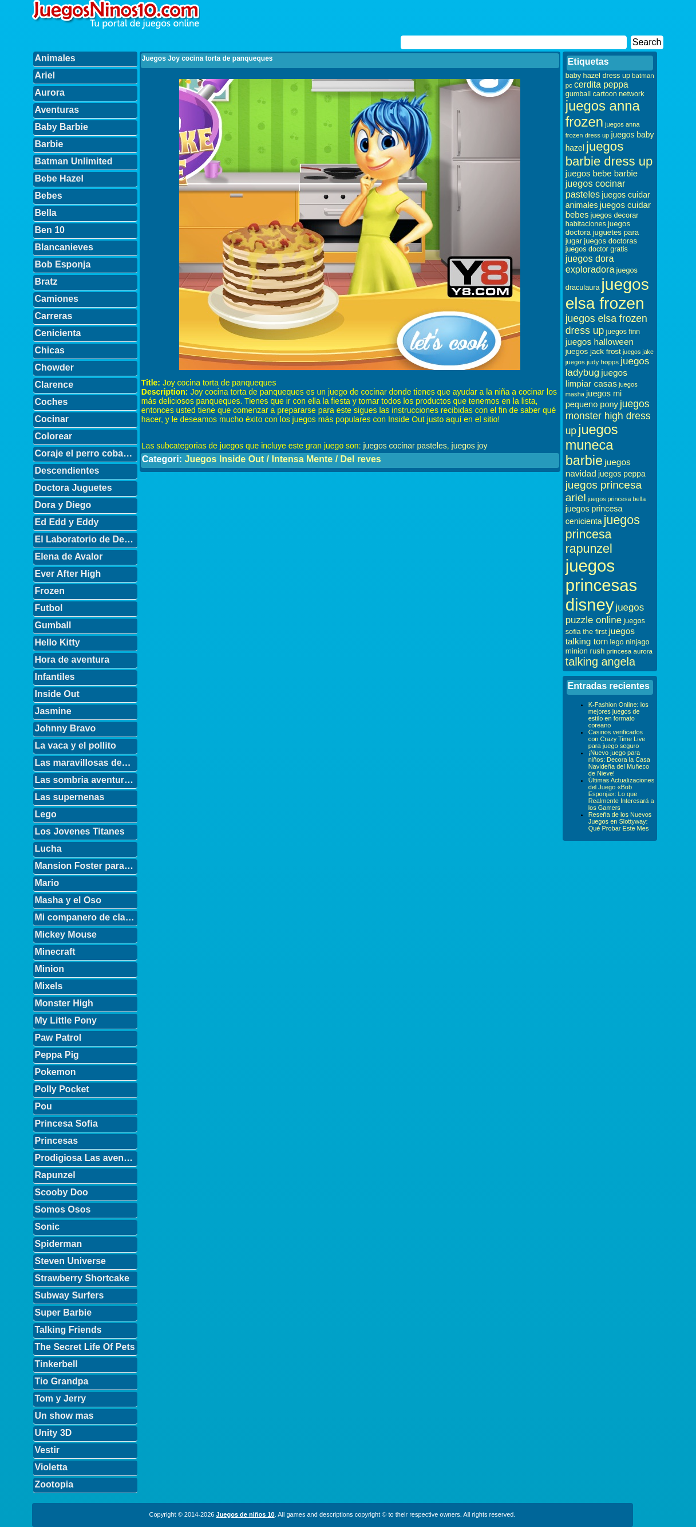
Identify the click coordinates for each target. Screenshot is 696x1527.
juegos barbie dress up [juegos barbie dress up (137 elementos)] (609, 153)
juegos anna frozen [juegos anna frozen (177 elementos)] (603, 113)
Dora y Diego (63, 505)
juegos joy (470, 445)
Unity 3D (53, 1433)
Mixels (49, 986)
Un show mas (64, 1415)
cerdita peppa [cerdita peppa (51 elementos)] (601, 84)
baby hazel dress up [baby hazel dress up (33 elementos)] (598, 76)
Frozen (50, 591)
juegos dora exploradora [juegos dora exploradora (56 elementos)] (590, 263)
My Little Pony (66, 1020)
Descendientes (67, 470)
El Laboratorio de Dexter (86, 539)
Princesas (56, 1141)
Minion (50, 969)
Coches (51, 402)
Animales (55, 58)
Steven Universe (70, 1261)
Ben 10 (50, 230)
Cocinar (52, 419)
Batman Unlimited (74, 161)
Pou (43, 1106)
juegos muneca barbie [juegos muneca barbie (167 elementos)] (592, 445)
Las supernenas (70, 797)
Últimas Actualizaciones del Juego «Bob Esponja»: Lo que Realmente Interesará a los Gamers (621, 794)
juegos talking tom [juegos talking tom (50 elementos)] (600, 636)
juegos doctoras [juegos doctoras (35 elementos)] (610, 241)
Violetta (51, 1467)
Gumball (53, 625)
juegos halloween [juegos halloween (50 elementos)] (600, 342)
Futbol (49, 608)
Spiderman (58, 1244)
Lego (46, 814)
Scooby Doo (61, 1192)
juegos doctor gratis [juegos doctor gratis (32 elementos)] (597, 249)
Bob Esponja (63, 264)
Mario (47, 883)
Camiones (56, 299)
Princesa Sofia (66, 1123)
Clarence (54, 384)
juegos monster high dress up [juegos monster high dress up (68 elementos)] (608, 417)
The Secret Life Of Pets (85, 1347)
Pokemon (55, 1072)
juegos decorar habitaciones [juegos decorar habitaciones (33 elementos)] (602, 219)
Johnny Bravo (65, 728)
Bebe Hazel (59, 178)
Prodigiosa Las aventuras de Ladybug (86, 1158)
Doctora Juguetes (73, 488)
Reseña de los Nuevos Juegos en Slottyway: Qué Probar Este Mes (620, 821)
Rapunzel (55, 1175)
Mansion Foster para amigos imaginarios (86, 866)
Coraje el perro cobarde (86, 453)
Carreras (54, 316)
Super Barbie (63, 1312)
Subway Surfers (69, 1295)
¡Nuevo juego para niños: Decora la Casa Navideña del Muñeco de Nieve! (619, 763)
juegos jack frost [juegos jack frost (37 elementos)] (593, 351)
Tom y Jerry (60, 1398)
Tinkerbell (56, 1364)
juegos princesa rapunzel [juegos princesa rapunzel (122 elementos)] (603, 534)
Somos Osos (63, 1209)
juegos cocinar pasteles (404, 445)
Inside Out (57, 694)
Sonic (47, 1226)
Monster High (64, 1003)
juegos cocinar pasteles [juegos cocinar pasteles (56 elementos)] (596, 188)
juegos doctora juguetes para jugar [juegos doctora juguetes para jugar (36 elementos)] (602, 232)
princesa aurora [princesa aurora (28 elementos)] (629, 651)
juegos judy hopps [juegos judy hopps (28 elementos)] (592, 361)
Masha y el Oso (68, 900)
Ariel (45, 75)
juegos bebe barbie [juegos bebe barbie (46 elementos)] (602, 173)
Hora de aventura (72, 659)
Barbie (49, 144)
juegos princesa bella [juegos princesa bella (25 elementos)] (617, 498)
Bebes (48, 195)
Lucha (48, 848)
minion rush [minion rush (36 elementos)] (585, 651)
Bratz (46, 281)
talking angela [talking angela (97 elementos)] (600, 661)
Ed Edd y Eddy (67, 522)
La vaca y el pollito (75, 745)
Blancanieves (64, 247)
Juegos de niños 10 (245, 1514)
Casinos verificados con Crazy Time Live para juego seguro (617, 739)
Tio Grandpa (62, 1381)
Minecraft (55, 952)
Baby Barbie (61, 127)
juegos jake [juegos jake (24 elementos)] (638, 351)
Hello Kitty (57, 642)
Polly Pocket (62, 1089)
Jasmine (53, 711)
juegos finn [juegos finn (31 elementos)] (623, 332)
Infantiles (55, 677)
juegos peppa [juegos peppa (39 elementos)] (622, 474)
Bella (46, 213)
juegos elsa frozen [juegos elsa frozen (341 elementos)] (607, 293)
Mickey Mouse (66, 934)
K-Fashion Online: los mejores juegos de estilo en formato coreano (618, 715)
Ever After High (68, 573)
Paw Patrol (58, 1037)
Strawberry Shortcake (82, 1278)
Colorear (54, 436)
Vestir (47, 1450)
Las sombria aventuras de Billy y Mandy (86, 780)
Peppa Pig (57, 1055)
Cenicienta (58, 333)
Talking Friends (68, 1330)
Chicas (50, 350)
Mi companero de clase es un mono (86, 917)
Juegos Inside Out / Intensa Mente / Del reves (282, 459)
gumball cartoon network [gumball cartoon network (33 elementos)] (605, 94)
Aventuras (57, 110)
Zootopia (54, 1484)
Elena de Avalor (69, 556)
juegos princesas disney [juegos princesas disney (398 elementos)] (602, 585)
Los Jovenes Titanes (80, 831)
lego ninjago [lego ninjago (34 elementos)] (630, 641)
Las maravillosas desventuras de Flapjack (86, 763)
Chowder (54, 367)
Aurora (50, 92)
